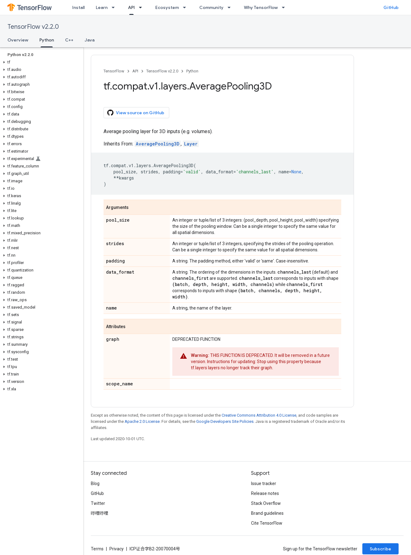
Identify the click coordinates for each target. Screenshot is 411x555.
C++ (69, 40)
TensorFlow (114, 71)
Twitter (98, 503)
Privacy (116, 548)
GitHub (391, 7)
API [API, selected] (131, 7)
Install (78, 7)
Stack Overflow (266, 503)
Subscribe (380, 549)
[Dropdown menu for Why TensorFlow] (285, 7)
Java (90, 40)
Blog (95, 483)
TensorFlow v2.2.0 (33, 27)
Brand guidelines (267, 513)
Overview (17, 40)
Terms (97, 548)
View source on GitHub (135, 113)
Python (192, 71)
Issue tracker (263, 483)
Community (211, 7)
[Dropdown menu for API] (142, 7)
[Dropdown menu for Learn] (115, 7)
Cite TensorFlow (266, 523)
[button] (40, 62)
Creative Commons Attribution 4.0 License (259, 415)
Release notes (265, 493)
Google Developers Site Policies (225, 421)
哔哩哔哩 (99, 513)
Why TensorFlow (261, 7)
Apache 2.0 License (142, 421)
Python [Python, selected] (46, 40)
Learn (102, 7)
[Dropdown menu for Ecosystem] (186, 7)
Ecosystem (167, 7)
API (135, 71)
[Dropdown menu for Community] (230, 7)
